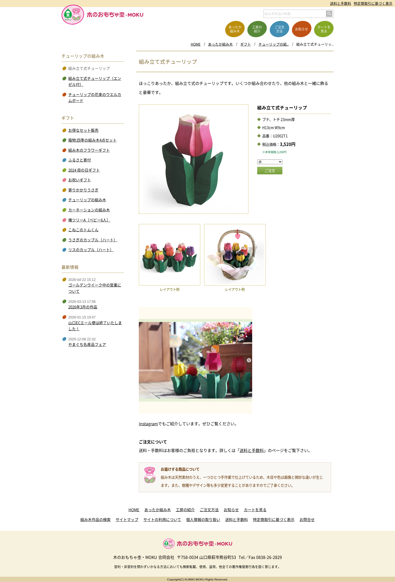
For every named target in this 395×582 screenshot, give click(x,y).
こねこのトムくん (83, 230)
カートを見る (255, 509)
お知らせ (231, 509)
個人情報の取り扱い (203, 519)
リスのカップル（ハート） (91, 249)
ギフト (245, 44)
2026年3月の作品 (82, 307)
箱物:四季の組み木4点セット (92, 140)
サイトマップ (127, 519)
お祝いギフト (79, 180)
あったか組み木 (220, 44)
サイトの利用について (162, 519)
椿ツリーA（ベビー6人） (89, 220)
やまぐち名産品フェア (87, 344)
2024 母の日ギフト (84, 170)
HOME (196, 44)
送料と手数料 (340, 3)
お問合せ (307, 519)
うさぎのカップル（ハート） (92, 240)
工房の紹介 (185, 509)
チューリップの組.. (273, 44)
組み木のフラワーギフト (89, 150)
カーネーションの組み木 (89, 210)
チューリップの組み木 (87, 200)
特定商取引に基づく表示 (373, 3)
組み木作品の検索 (95, 519)
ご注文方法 (209, 509)
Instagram (148, 424)
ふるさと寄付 (79, 160)
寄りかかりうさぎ (83, 190)
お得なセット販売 (83, 130)
